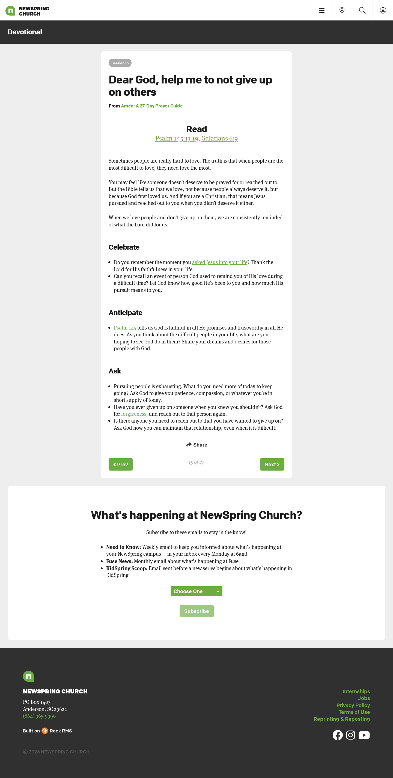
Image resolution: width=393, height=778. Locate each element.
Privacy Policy (353, 705)
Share (196, 445)
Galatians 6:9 (219, 138)
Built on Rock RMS (47, 731)
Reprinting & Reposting (342, 719)
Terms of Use (354, 712)
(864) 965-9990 (39, 715)
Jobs (364, 698)
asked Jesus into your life (219, 262)
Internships (356, 691)
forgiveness (133, 413)
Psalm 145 (125, 327)
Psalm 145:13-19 (176, 138)
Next (272, 464)
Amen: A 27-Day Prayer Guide (152, 106)
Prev (120, 464)
